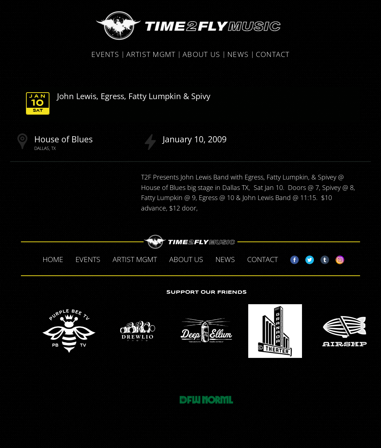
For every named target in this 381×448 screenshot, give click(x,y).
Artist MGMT (151, 54)
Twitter (306, 258)
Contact (273, 54)
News (238, 54)
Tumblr (322, 258)
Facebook (291, 258)
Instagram (337, 258)
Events (105, 54)
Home (53, 259)
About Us (201, 54)
